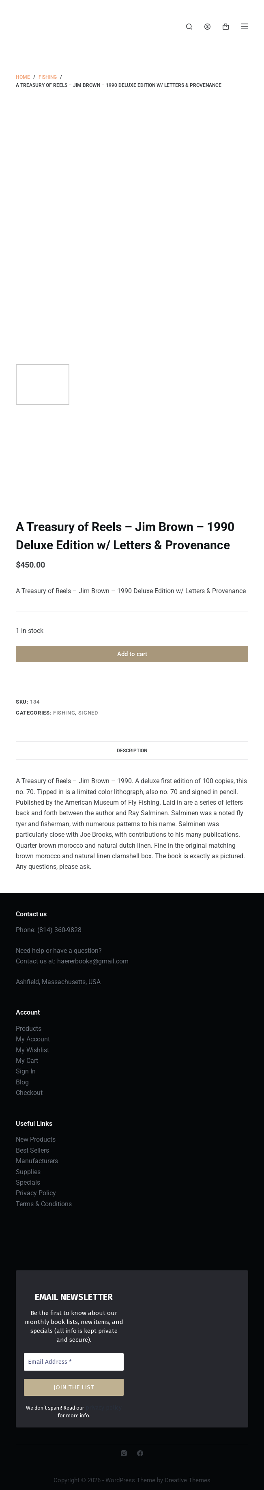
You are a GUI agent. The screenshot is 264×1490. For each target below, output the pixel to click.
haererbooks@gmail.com (93, 961)
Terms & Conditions (44, 1204)
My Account (33, 1039)
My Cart (27, 1061)
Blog (22, 1082)
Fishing (64, 713)
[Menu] (244, 26)
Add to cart (132, 654)
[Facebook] (140, 1453)
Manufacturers (37, 1161)
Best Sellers (32, 1150)
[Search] (189, 27)
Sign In (26, 1071)
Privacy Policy (36, 1193)
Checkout (29, 1093)
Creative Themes (187, 1480)
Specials (28, 1182)
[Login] (207, 27)
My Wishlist (32, 1050)
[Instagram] (124, 1453)
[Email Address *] (74, 1362)
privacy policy (99, 1407)
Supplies (28, 1172)
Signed (88, 713)
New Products (36, 1139)
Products (28, 1028)
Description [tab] (132, 751)
